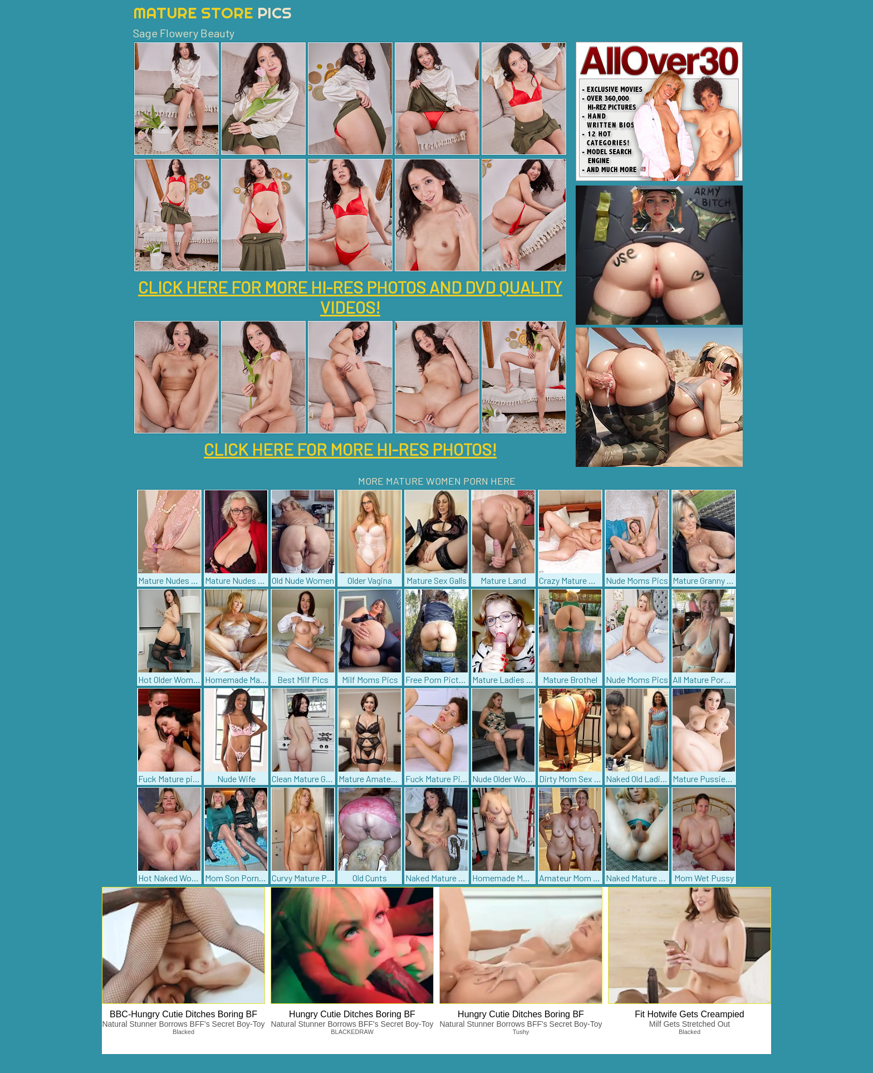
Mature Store (212, 12)
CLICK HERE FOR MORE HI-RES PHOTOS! (350, 449)
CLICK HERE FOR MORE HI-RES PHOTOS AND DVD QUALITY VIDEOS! (350, 297)
